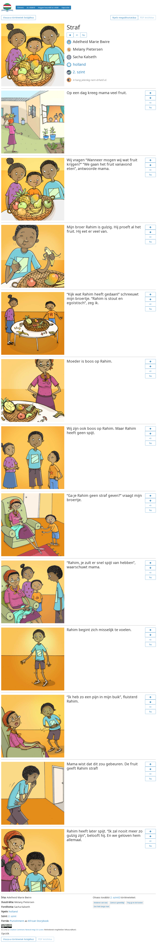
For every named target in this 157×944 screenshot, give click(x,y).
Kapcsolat (65, 7)
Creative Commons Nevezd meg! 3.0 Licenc (27, 929)
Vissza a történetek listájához (18, 17)
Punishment (17, 920)
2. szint (79, 71)
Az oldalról (31, 7)
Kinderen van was (101, 902)
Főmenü (20, 7)
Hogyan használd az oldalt (48, 7)
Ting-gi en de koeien (135, 902)
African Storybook (38, 920)
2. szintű (115, 897)
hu (83, 35)
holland (79, 64)
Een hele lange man (101, 906)
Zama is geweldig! (117, 902)
